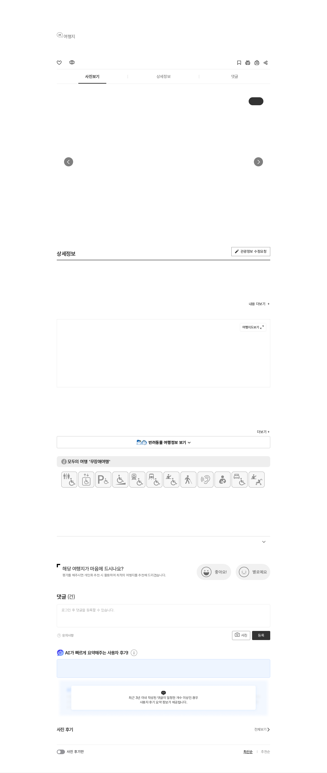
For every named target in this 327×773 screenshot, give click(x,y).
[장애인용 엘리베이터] (86, 480)
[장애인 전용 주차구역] (103, 480)
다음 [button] (258, 161)
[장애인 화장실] (69, 480)
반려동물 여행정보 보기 (167, 442)
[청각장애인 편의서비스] (205, 480)
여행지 (69, 36)
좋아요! (221, 572)
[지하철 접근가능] (137, 480)
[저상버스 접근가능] (154, 480)
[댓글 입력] (163, 615)
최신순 (248, 752)
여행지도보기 (253, 327)
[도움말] (59, 635)
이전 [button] (68, 161)
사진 (241, 635)
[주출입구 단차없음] (120, 480)
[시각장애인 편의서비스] (188, 480)
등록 (261, 635)
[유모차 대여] (257, 480)
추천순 (265, 752)
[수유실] (222, 480)
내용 (258, 304)
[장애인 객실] (240, 480)
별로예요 (260, 572)
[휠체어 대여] (171, 480)
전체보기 (262, 729)
